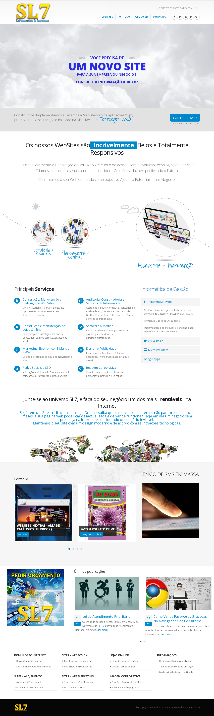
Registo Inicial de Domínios (29, 660)
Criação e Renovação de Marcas (128, 682)
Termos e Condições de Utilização (176, 666)
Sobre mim (107, 16)
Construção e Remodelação (78, 660)
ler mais (103, 629)
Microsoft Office (156, 350)
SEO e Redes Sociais (74, 687)
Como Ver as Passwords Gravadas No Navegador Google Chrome (180, 618)
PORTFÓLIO (124, 16)
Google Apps (152, 359)
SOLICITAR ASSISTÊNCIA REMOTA (174, 8)
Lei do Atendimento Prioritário (106, 616)
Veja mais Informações (187, 123)
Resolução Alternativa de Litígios (175, 660)
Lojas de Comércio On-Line (125, 660)
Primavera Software (158, 302)
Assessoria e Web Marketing (78, 682)
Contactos (159, 16)
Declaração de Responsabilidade (176, 672)
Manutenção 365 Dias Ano (29, 687)
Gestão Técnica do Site (123, 666)
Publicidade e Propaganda (125, 687)
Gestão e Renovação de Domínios (33, 666)
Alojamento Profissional (28, 682)
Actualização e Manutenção (78, 666)
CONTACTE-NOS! (185, 118)
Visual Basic (153, 341)
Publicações (141, 16)
